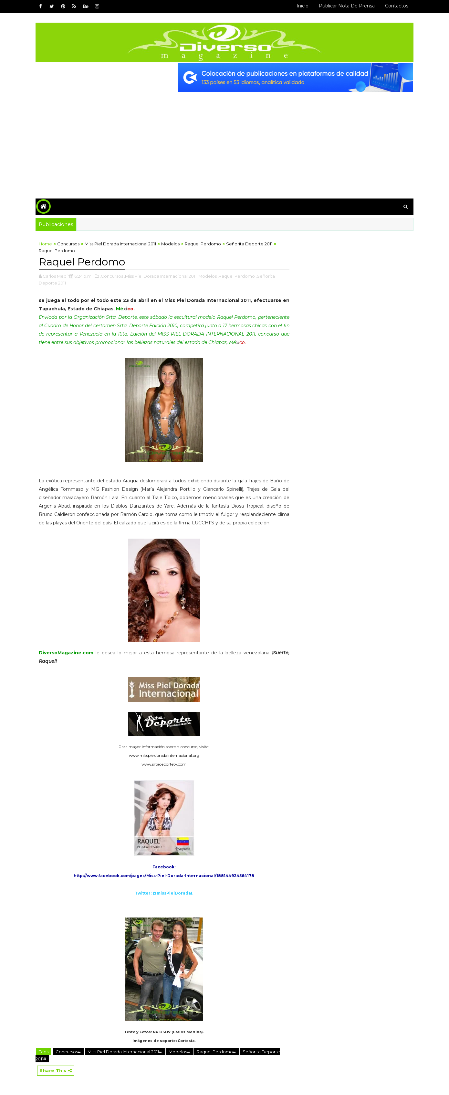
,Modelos (207, 276)
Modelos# (180, 1051)
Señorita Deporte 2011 (249, 243)
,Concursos (111, 276)
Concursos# (69, 1051)
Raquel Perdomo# (217, 1051)
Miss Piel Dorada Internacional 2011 (120, 243)
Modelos (170, 243)
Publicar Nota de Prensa (347, 6)
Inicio (302, 6)
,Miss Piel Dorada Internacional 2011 (160, 276)
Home (45, 243)
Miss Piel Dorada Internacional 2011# (125, 1051)
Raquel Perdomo (203, 243)
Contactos (396, 6)
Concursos (68, 243)
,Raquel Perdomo (236, 276)
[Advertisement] (224, 140)
